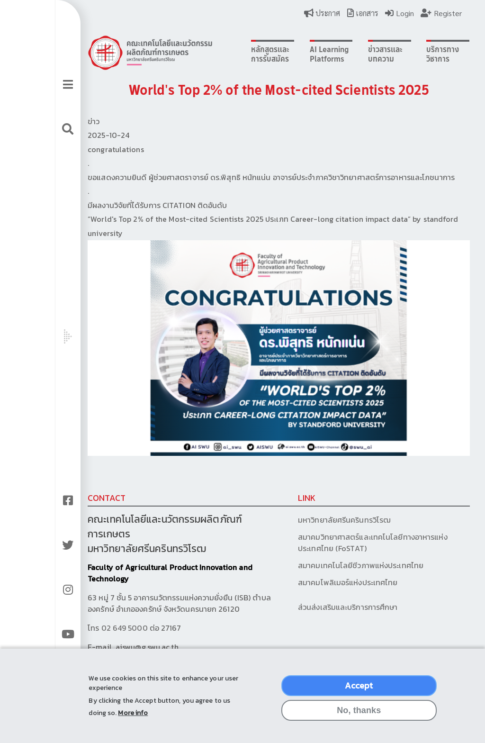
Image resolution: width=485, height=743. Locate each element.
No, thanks (359, 711)
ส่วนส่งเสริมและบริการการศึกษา (321, 605)
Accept (359, 686)
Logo (137, 52)
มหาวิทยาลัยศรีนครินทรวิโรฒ (316, 518)
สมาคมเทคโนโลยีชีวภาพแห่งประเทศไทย (332, 563)
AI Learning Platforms (300, 54)
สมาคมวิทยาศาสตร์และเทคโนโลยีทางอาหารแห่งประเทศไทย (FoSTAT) (345, 540)
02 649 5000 (112, 626)
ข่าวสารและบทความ (352, 54)
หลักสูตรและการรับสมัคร (246, 54)
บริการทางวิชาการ (405, 54)
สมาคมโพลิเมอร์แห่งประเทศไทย (319, 580)
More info (133, 714)
